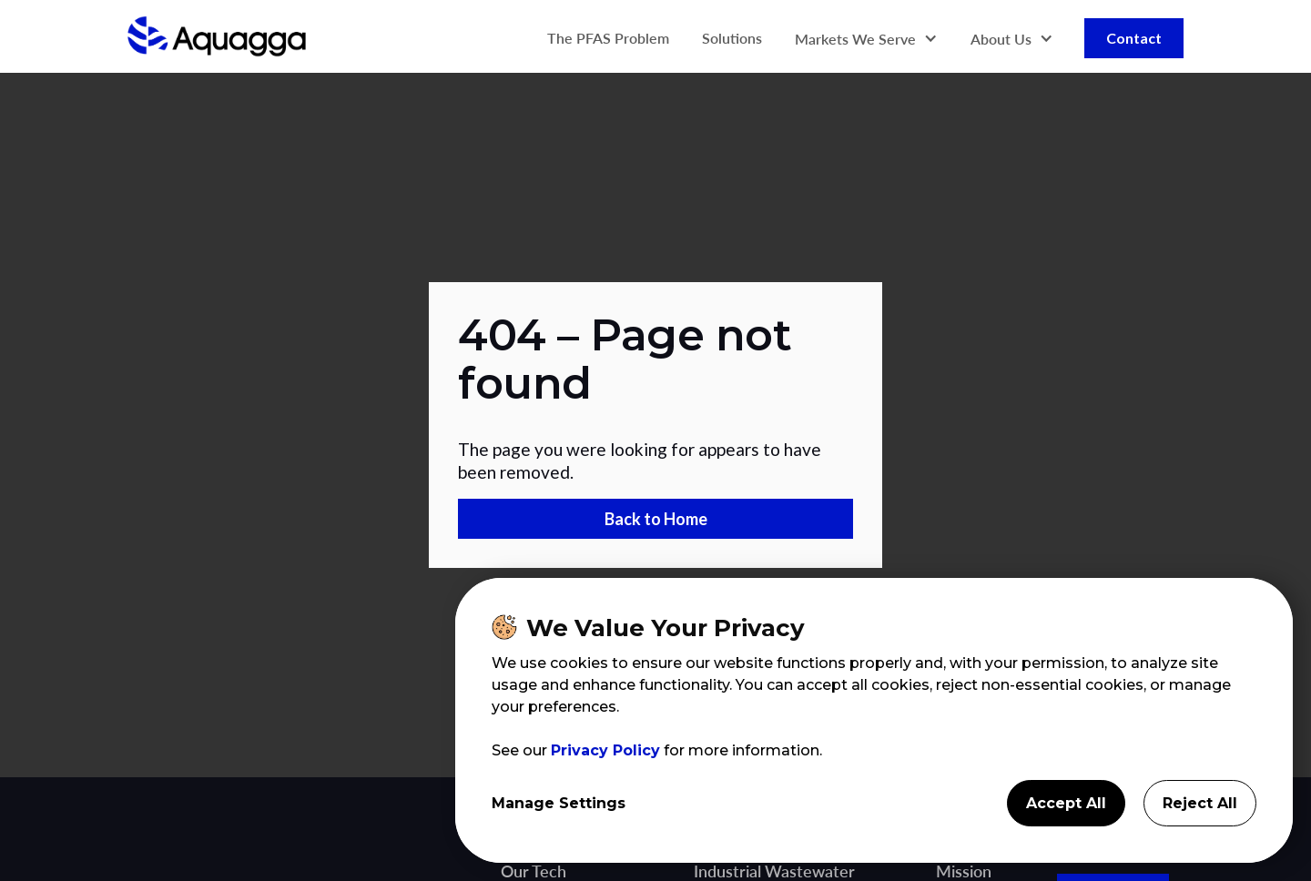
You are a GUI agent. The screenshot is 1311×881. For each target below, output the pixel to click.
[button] (866, 38)
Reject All (1200, 803)
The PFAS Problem (608, 37)
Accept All (1066, 803)
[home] (216, 38)
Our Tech (533, 871)
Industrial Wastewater (774, 871)
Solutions (732, 37)
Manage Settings (558, 803)
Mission (963, 871)
